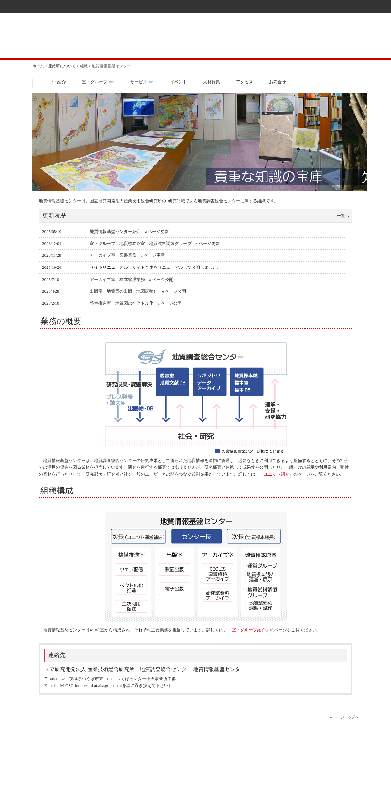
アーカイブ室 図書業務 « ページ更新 (127, 255)
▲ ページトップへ (344, 717)
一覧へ (343, 215)
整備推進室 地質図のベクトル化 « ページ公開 (136, 303)
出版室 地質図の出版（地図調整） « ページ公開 (138, 291)
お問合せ (277, 81)
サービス (138, 81)
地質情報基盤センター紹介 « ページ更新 (129, 231)
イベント (178, 81)
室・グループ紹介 (249, 629)
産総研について (62, 66)
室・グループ (94, 81)
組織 (84, 66)
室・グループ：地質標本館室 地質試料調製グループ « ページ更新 (155, 243)
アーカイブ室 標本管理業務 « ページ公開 (132, 279)
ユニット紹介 (53, 81)
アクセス (244, 81)
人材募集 (211, 81)
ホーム (38, 66)
